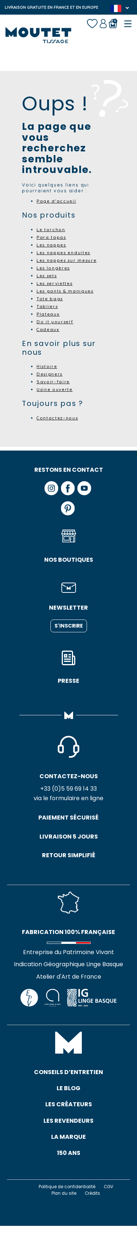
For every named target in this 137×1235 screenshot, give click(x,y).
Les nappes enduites (66, 252)
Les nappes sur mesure (69, 260)
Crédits (93, 1202)
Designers (51, 374)
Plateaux (49, 314)
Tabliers (48, 306)
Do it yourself (56, 321)
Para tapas (52, 237)
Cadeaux (49, 329)
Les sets (48, 275)
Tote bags (50, 298)
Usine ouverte (56, 389)
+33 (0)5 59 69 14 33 (68, 789)
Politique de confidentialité (66, 1196)
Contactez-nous (59, 418)
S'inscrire (68, 625)
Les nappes (53, 245)
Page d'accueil (57, 201)
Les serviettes (57, 283)
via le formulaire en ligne (68, 799)
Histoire (48, 366)
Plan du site (63, 1202)
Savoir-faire (54, 381)
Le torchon (52, 229)
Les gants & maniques (67, 291)
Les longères (55, 268)
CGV (111, 1196)
